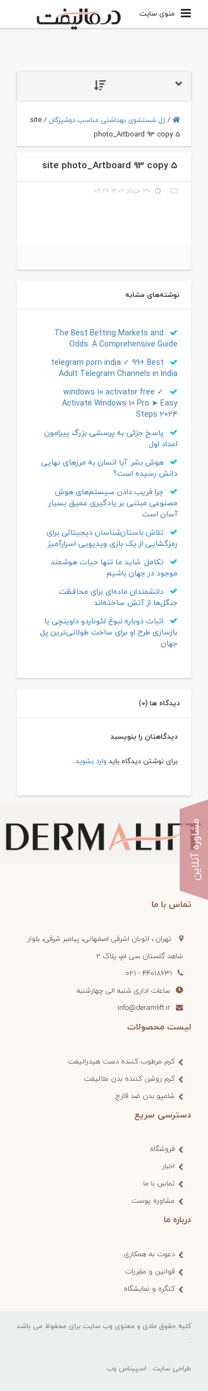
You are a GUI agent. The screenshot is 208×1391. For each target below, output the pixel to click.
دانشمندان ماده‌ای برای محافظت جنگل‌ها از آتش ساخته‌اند (118, 596)
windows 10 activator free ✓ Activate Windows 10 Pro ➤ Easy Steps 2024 (119, 403)
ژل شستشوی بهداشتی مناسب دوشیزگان (107, 120)
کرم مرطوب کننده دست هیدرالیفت (121, 1061)
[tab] (104, 86)
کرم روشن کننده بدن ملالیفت (129, 1078)
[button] (104, 86)
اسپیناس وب (126, 1368)
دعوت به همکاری (149, 1254)
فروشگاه (162, 1149)
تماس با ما (159, 1183)
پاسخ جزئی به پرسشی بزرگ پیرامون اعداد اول (110, 438)
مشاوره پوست (153, 1200)
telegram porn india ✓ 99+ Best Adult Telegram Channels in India (114, 367)
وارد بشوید (90, 761)
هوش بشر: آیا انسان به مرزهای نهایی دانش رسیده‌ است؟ (109, 467)
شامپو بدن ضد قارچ (145, 1096)
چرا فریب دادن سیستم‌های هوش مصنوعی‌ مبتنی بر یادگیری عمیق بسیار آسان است (112, 503)
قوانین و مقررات (150, 1271)
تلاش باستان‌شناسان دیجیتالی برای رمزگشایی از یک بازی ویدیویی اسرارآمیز (112, 537)
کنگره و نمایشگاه (149, 1288)
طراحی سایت (172, 1368)
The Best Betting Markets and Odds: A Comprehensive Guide (115, 338)
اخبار (168, 1166)
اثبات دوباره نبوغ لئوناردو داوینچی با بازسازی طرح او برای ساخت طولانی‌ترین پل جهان (108, 632)
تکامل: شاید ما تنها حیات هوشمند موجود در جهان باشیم (113, 567)
